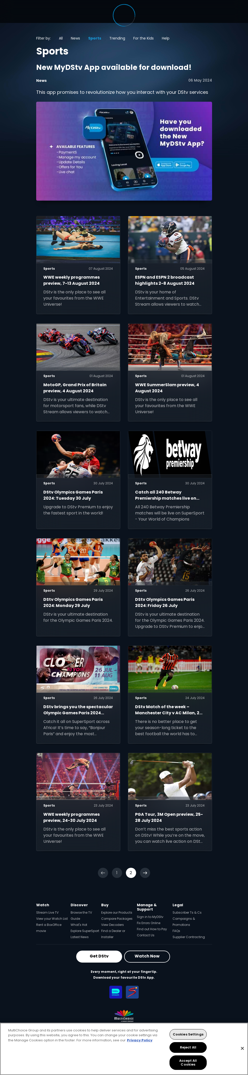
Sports (94, 38)
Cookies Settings (188, 1034)
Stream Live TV (47, 912)
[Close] (242, 1048)
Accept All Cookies (188, 1062)
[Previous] (103, 873)
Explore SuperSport (85, 931)
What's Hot (79, 925)
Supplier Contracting (189, 937)
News (75, 38)
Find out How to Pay (152, 929)
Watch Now (147, 956)
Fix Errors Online (148, 923)
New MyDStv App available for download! (114, 67)
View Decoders (112, 925)
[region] (124, 1049)
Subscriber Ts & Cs (187, 912)
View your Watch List (52, 918)
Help (165, 38)
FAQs (176, 931)
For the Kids (143, 38)
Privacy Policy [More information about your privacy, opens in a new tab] (139, 1040)
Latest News (80, 937)
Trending (117, 38)
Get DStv (99, 956)
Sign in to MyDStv (150, 917)
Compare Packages (117, 918)
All (61, 38)
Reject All (188, 1047)
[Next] (145, 873)
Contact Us (145, 935)
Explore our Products (116, 912)
